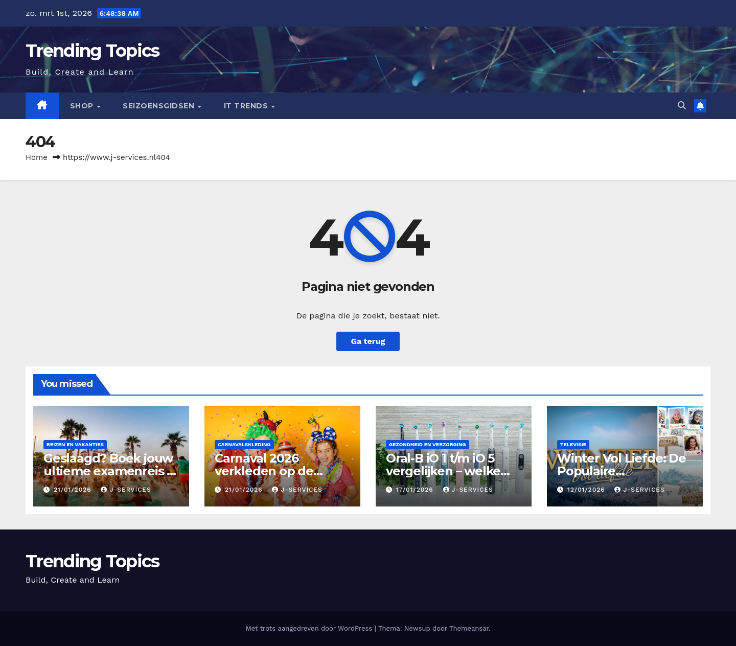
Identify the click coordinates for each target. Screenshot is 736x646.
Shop (83, 105)
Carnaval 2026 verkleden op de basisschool (264, 471)
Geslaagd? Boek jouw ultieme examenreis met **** (111, 471)
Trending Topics (92, 50)
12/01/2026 (587, 489)
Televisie (573, 444)
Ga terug (368, 341)
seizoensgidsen (160, 105)
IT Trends (247, 105)
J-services (126, 489)
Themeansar (469, 628)
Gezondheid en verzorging (427, 444)
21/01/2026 (74, 489)
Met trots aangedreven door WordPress (310, 628)
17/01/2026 (416, 489)
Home (37, 157)
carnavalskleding (244, 444)
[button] (682, 105)
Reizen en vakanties (75, 444)
